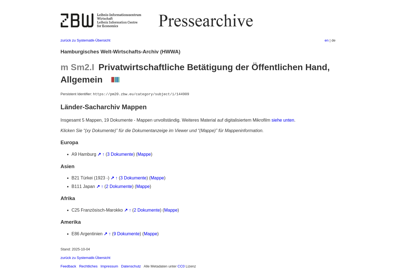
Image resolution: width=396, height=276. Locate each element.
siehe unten (282, 120)
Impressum (109, 266)
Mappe (144, 154)
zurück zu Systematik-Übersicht (85, 40)
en (327, 40)
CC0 (181, 266)
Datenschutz (131, 266)
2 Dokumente (119, 186)
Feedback (68, 266)
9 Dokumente (127, 233)
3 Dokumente (120, 154)
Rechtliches (88, 266)
